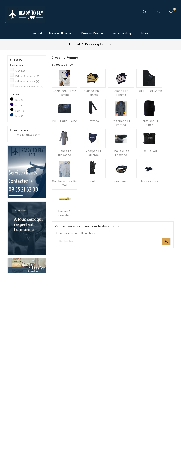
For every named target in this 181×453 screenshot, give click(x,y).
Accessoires (149, 181)
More (144, 33)
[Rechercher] (112, 241)
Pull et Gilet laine (27, 81)
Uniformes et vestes (29, 86)
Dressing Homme (62, 34)
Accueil (38, 33)
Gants (93, 181)
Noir (19, 100)
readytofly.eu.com (28, 134)
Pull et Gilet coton (27, 76)
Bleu (20, 105)
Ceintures (121, 181)
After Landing (124, 34)
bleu (20, 116)
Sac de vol (149, 151)
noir (19, 110)
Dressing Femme (94, 34)
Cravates (22, 70)
